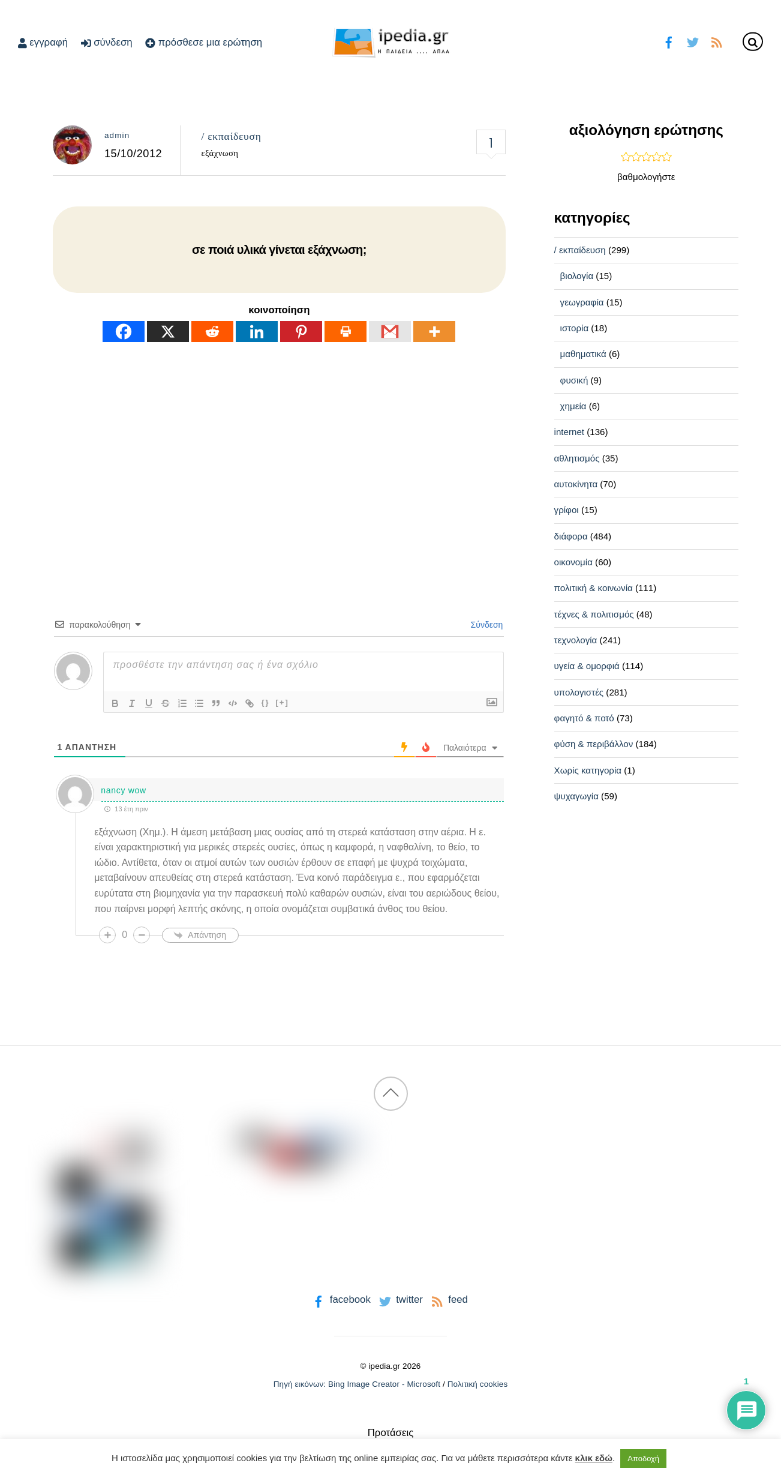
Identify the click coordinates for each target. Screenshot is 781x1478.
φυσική (574, 380)
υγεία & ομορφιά (587, 666)
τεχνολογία (575, 640)
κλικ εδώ (593, 1458)
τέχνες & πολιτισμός (594, 614)
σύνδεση (107, 42)
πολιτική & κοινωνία (593, 588)
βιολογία (577, 276)
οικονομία (573, 562)
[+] (282, 702)
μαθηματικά (583, 354)
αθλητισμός (577, 458)
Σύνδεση (485, 624)
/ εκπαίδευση (231, 136)
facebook (340, 1299)
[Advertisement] (279, 458)
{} (265, 702)
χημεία (573, 406)
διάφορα (571, 536)
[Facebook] (124, 331)
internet (569, 432)
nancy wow (123, 790)
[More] (434, 331)
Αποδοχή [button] (643, 1458)
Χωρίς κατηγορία (587, 770)
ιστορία (574, 328)
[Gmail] (390, 331)
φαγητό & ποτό (584, 718)
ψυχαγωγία (576, 796)
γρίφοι (566, 510)
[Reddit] (212, 331)
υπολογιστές (579, 692)
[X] (168, 331)
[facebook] (669, 41)
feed (448, 1299)
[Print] (346, 331)
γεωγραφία (582, 302)
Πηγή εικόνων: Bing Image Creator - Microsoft (357, 1384)
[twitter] (692, 41)
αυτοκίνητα (576, 484)
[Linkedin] (257, 331)
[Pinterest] (301, 331)
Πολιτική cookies (477, 1384)
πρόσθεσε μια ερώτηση (203, 42)
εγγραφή (43, 42)
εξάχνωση (219, 153)
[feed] (716, 41)
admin (117, 135)
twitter (400, 1299)
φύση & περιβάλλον (593, 744)
